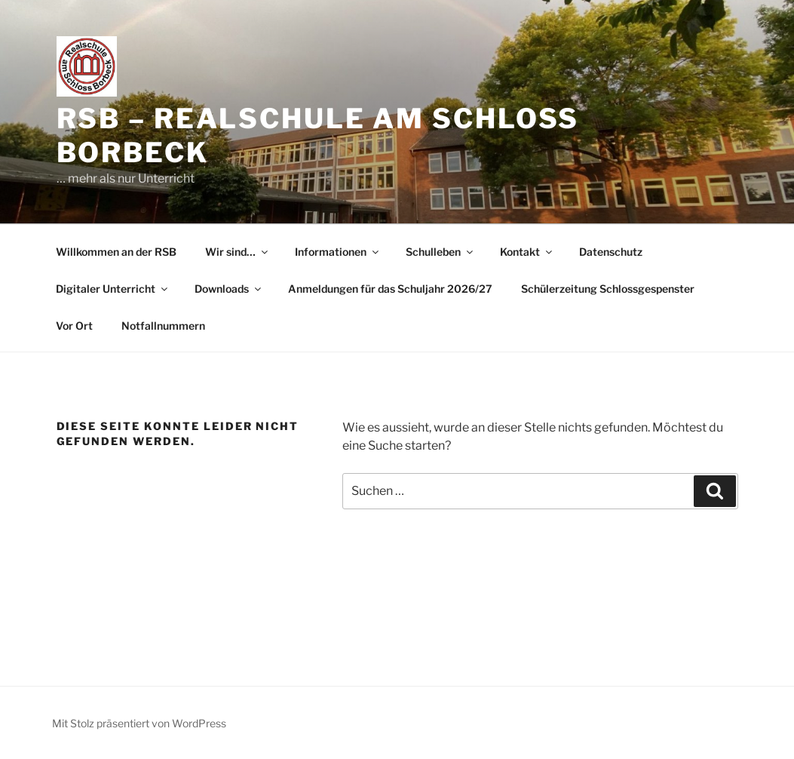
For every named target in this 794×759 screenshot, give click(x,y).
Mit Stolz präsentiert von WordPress (139, 723)
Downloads (229, 288)
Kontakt (527, 251)
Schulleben (440, 251)
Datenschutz (610, 251)
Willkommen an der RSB (116, 251)
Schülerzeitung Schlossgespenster (607, 288)
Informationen (338, 251)
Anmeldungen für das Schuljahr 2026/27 (390, 288)
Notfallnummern (163, 325)
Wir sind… (237, 251)
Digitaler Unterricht (113, 288)
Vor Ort (74, 325)
